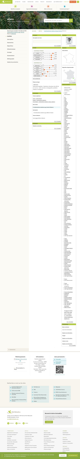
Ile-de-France (66, 255)
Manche (65, 181)
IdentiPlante (27, 441)
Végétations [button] (30, 1)
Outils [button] (36, 1)
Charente (66, 116)
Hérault (65, 156)
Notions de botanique (49, 447)
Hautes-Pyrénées (67, 153)
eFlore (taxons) (28, 438)
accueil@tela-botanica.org (12, 419)
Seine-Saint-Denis (67, 219)
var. (19, 32)
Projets (46, 430)
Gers (65, 140)
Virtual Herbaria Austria (60, 398)
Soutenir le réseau (67, 441)
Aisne (65, 98)
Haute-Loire (66, 146)
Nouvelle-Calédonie (68, 297)
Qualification (65, 432)
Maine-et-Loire (67, 180)
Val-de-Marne (66, 227)
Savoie (65, 215)
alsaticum (16, 32)
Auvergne (66, 241)
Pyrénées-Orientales (68, 205)
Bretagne (66, 111)
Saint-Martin (66, 301)
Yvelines (65, 234)
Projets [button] (42, 1)
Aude (65, 106)
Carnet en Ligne (28, 434)
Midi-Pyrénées (67, 259)
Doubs (65, 130)
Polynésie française (68, 298)
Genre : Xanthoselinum (37, 98)
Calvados (66, 112)
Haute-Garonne (67, 145)
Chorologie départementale (50, 438)
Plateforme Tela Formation (31, 445)
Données (65, 430)
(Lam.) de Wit (60, 28)
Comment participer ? (64, 9)
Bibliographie (10, 58)
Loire (65, 170)
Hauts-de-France (67, 253)
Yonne (65, 232)
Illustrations (10, 42)
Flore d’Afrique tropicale (49, 445)
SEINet (34, 401)
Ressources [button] (49, 1)
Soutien (65, 437)
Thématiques (10, 430)
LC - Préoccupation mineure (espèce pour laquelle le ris (68, 317)
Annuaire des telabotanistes (31, 432)
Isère (65, 160)
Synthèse (9, 36)
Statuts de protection (12, 62)
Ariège (65, 105)
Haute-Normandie (67, 148)
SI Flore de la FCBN (15, 390)
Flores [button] (24, 1)
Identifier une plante (15, 9)
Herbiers (9, 438)
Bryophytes (46, 436)
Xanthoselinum (10, 32)
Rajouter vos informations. (67, 332)
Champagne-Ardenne (68, 115)
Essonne (66, 133)
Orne (65, 191)
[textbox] (56, 20)
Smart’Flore (27, 449)
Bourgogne (66, 109)
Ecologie (9, 52)
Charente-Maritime (67, 117)
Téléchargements (66, 434)
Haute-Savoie (67, 151)
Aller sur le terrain (48, 9)
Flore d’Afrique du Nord (49, 441)
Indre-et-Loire (66, 159)
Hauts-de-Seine (67, 155)
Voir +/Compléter (57, 45)
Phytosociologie (10, 443)
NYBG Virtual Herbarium (60, 392)
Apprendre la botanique (31, 9)
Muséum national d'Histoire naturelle (17, 394)
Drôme (65, 131)
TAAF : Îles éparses (68, 303)
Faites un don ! (73, 1)
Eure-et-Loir (66, 135)
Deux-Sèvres (66, 127)
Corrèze (65, 120)
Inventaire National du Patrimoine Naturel (16, 387)
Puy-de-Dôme (67, 202)
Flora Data (9, 436)
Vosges (65, 231)
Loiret (65, 173)
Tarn (65, 221)
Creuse (65, 126)
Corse (65, 122)
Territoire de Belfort (68, 224)
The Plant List (36, 387)
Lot (64, 176)
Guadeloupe (66, 293)
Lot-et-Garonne (67, 177)
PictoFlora (27, 443)
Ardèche (65, 104)
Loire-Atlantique (67, 171)
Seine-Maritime (67, 217)
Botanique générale (48, 434)
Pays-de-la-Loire (67, 195)
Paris (65, 192)
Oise (65, 189)
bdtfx (40, 31)
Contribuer (69, 43)
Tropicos (35, 392)
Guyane (65, 142)
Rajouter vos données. (37, 125)
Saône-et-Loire (67, 212)
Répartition (10, 46)
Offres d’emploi (66, 450)
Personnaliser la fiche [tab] (19, 368)
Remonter (12, 349)
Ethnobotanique (11, 49)
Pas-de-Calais (67, 193)
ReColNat (13, 397)
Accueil (34, 31)
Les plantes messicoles (12, 441)
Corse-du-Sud (67, 123)
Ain (65, 97)
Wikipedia (57, 387)
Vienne (65, 230)
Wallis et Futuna (67, 307)
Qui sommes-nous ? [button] (58, 1)
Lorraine (65, 174)
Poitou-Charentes (67, 198)
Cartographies (66, 448)
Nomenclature (10, 55)
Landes (65, 163)
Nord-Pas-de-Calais (68, 188)
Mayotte (65, 185)
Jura (65, 162)
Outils (26, 430)
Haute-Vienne (67, 152)
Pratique (65, 446)
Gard (65, 138)
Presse (64, 451)
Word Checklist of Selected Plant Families (18, 400)
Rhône (65, 207)
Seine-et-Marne (67, 216)
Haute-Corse (66, 144)
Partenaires (65, 439)
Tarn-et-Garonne (67, 223)
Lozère (65, 178)
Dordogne (66, 128)
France (65, 279)
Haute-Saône (66, 149)
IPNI (34, 389)
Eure (65, 134)
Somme (65, 220)
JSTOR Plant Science (59, 389)
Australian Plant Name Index (39, 395)
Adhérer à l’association (68, 443)
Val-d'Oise (66, 226)
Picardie (65, 196)
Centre (65, 246)
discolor (22, 32)
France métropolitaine (68, 287)
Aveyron (65, 108)
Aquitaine (66, 102)
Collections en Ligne (29, 436)
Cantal (65, 113)
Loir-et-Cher (66, 169)
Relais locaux (10, 445)
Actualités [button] (17, 1)
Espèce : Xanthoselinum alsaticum (39, 100)
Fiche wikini (57, 359)
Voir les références (36, 78)
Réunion (65, 206)
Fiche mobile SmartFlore (57, 363)
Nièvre (65, 187)
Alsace (65, 101)
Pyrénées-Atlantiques (68, 203)
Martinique (66, 182)
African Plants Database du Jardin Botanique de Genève (39, 398)
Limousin (66, 167)
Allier (65, 100)
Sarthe (65, 213)
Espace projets (47, 432)
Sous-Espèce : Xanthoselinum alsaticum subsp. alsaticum (44, 101)
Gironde (65, 141)
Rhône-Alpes (66, 269)
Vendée (65, 228)
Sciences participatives (12, 447)
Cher (65, 119)
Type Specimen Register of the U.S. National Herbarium (61, 395)
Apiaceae (13, 33)
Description (10, 39)
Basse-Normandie (67, 242)
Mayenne (66, 184)
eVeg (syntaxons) (28, 440)
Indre (65, 157)
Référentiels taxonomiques (31, 447)
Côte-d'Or (66, 124)
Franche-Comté (67, 137)
